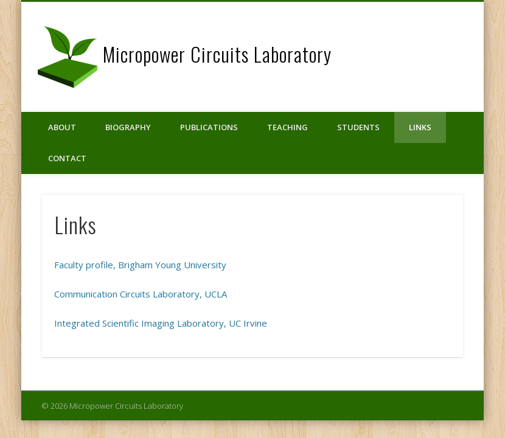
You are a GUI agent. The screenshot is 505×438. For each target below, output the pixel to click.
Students (358, 127)
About (62, 127)
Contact (67, 158)
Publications (209, 127)
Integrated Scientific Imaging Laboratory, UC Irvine (160, 323)
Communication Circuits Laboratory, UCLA (140, 294)
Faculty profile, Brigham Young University (140, 265)
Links (420, 127)
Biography (128, 127)
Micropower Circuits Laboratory (217, 54)
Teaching (287, 127)
